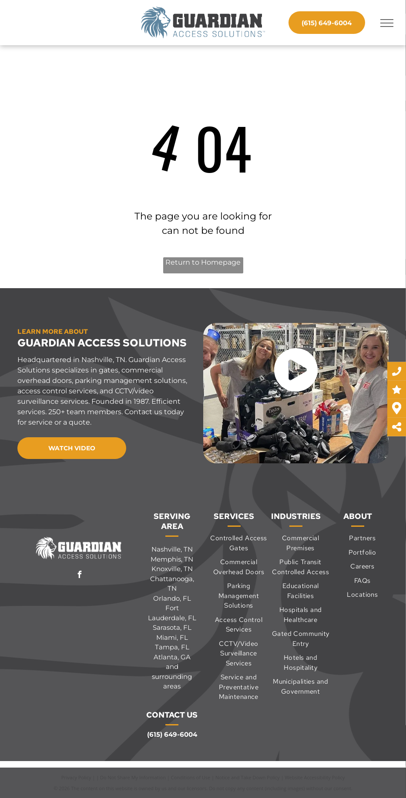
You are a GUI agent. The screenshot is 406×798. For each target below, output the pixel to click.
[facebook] (79, 575)
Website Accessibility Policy (315, 777)
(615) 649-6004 (172, 734)
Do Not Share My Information (133, 777)
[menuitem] (238, 543)
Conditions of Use (191, 777)
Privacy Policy (76, 777)
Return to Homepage (203, 262)
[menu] (387, 23)
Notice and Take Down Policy (247, 777)
